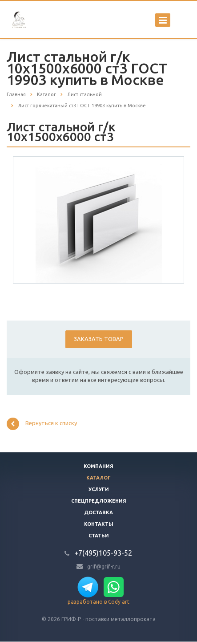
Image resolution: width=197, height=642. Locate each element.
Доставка (98, 512)
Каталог (98, 477)
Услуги (98, 489)
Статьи (98, 535)
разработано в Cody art (98, 602)
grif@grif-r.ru (104, 566)
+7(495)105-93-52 (103, 553)
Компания (98, 466)
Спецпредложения (98, 501)
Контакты (98, 524)
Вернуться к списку (42, 424)
